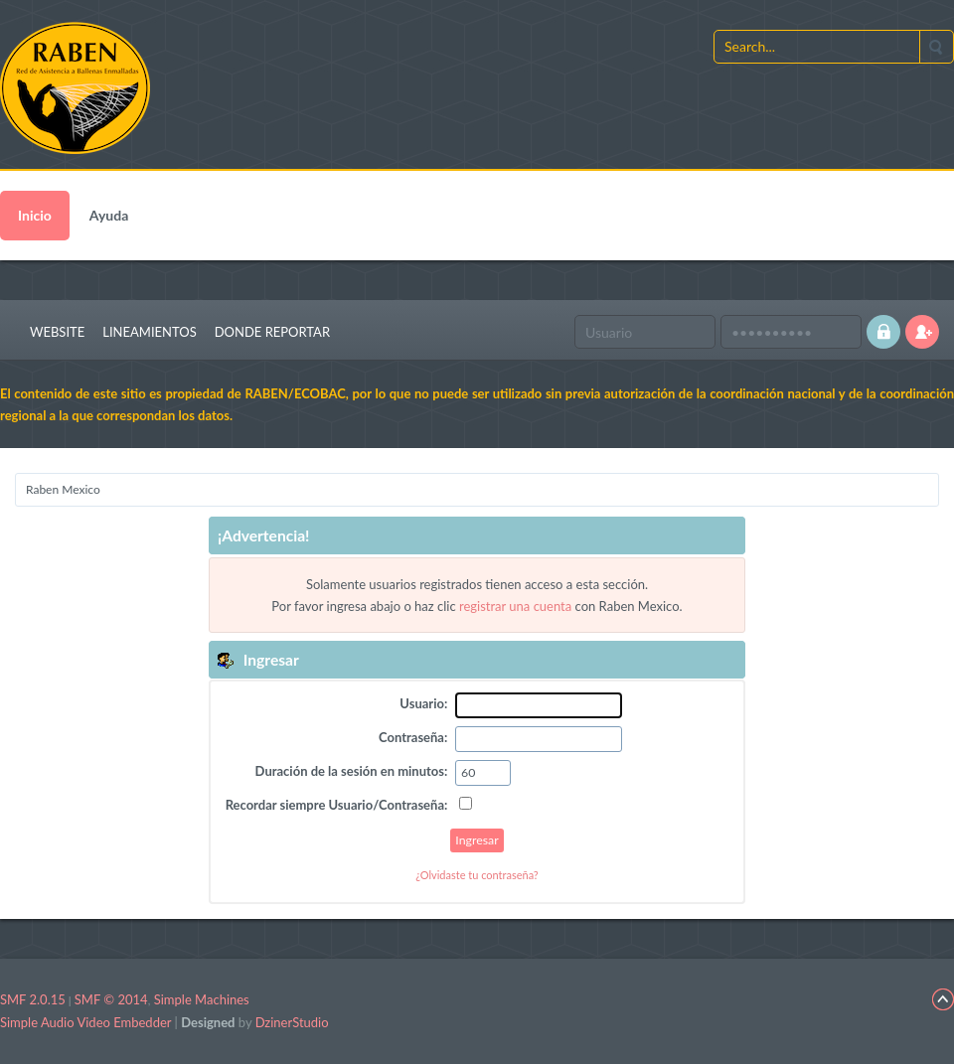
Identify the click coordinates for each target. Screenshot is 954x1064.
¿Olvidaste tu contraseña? (477, 874)
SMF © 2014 (111, 999)
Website (57, 332)
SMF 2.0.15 (33, 999)
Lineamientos (149, 332)
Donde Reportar (272, 332)
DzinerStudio (292, 1022)
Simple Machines (201, 999)
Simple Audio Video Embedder (86, 1022)
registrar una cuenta (515, 606)
